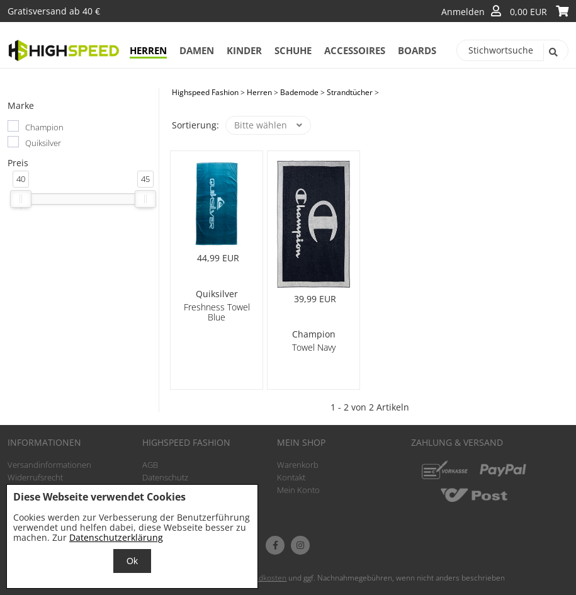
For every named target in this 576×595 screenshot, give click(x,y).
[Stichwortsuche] (512, 50)
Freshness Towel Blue (217, 312)
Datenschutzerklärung (116, 537)
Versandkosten (260, 577)
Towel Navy (314, 347)
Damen (196, 50)
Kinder (244, 50)
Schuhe (293, 50)
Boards (417, 50)
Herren (148, 50)
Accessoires (354, 50)
